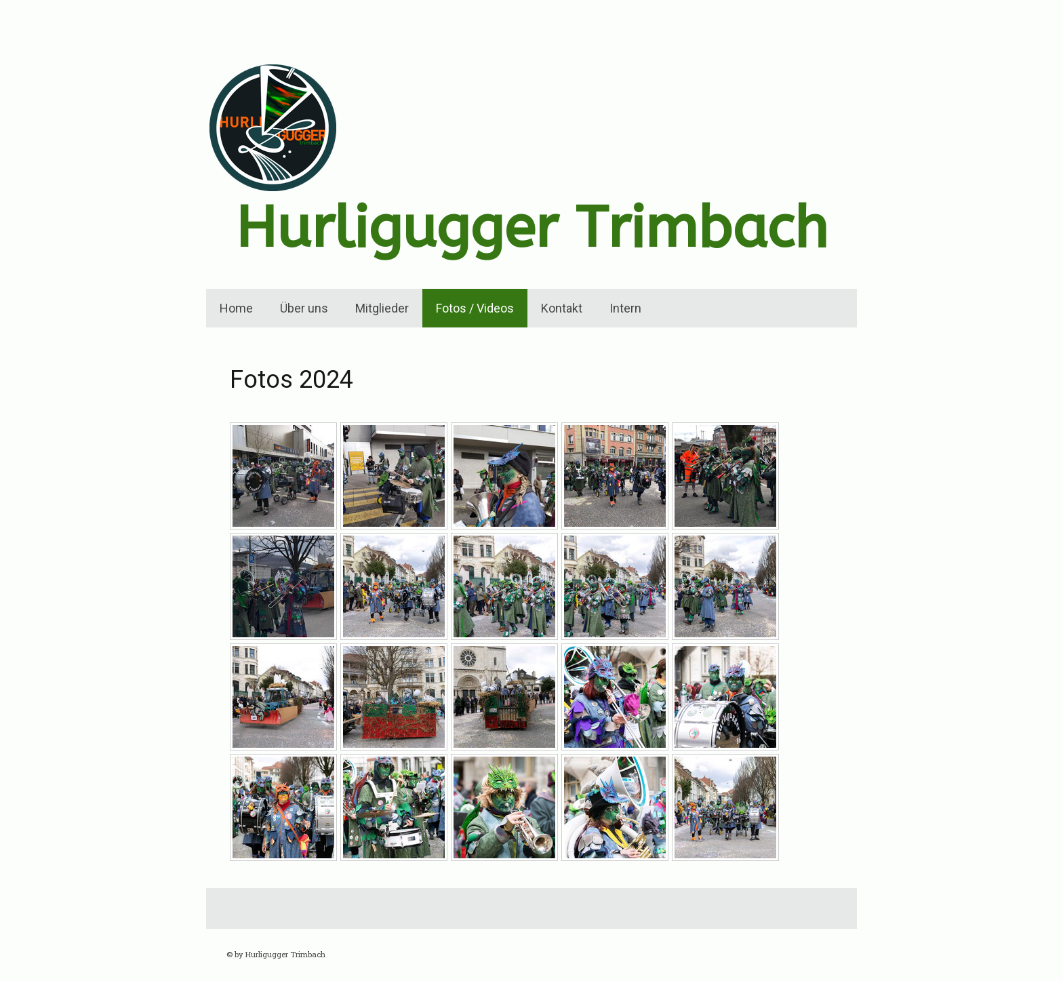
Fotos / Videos (475, 308)
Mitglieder (382, 308)
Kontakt (561, 308)
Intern (625, 308)
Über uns (304, 308)
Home (236, 308)
